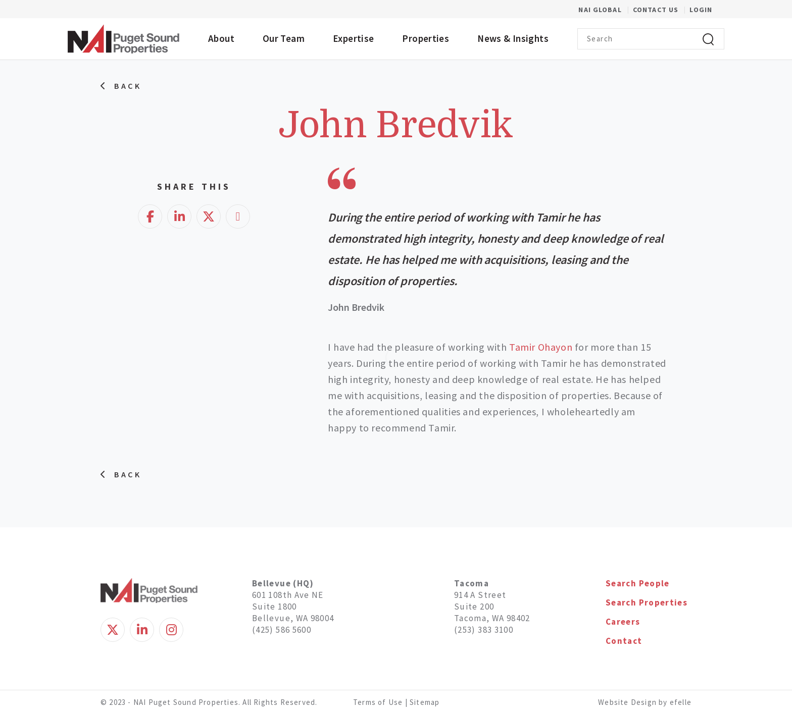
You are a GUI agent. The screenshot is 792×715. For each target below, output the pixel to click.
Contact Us (656, 9)
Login (700, 9)
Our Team (284, 38)
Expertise (353, 38)
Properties (425, 38)
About (221, 38)
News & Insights (513, 38)
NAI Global (605, 9)
